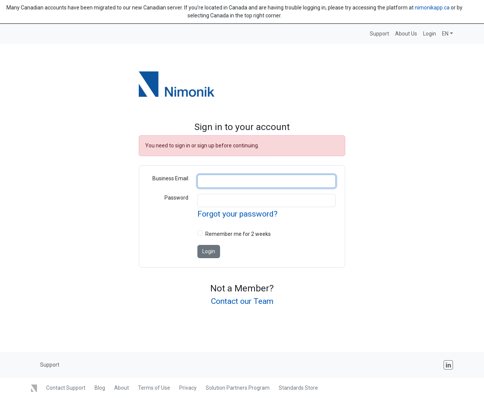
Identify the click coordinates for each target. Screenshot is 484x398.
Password (176, 198)
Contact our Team (242, 301)
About (121, 388)
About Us (406, 34)
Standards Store (298, 388)
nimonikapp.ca (432, 8)
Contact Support (65, 388)
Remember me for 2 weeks (238, 234)
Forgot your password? (237, 213)
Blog (100, 388)
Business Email (170, 178)
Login (429, 34)
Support (379, 34)
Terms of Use (154, 388)
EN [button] (445, 34)
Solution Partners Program (238, 388)
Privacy (188, 388)
